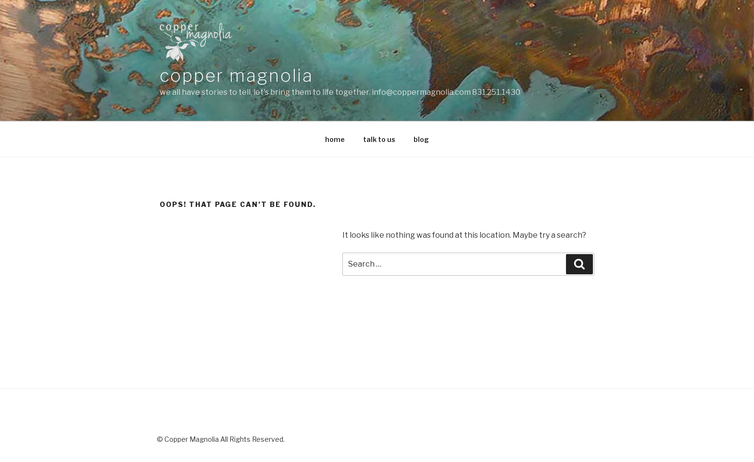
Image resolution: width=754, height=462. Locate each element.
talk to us (379, 139)
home (335, 139)
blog (421, 139)
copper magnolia (237, 75)
